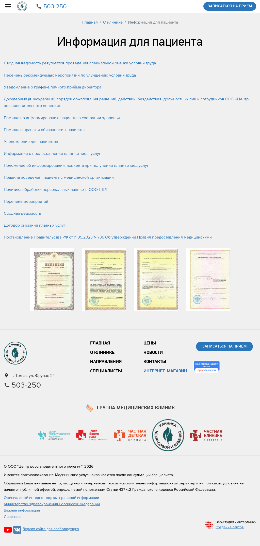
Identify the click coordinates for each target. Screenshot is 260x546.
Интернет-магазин (165, 371)
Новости (153, 352)
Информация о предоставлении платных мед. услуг (52, 153)
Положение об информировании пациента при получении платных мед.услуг (76, 165)
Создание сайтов (230, 527)
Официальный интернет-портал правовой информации (51, 497)
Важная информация (22, 510)
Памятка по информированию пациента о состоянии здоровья (62, 117)
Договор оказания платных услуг (35, 225)
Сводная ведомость (22, 213)
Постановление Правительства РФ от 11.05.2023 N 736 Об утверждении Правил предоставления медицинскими (108, 237)
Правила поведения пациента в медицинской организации (59, 177)
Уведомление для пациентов (31, 141)
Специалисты (106, 371)
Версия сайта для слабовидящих (51, 528)
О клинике (113, 22)
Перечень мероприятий (26, 201)
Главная (90, 22)
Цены (149, 343)
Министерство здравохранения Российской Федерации (52, 504)
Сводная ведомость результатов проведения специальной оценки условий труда (80, 63)
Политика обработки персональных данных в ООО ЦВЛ (55, 189)
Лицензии (12, 516)
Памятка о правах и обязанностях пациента (44, 129)
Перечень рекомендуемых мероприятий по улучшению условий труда (70, 75)
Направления (106, 361)
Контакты (154, 361)
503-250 (55, 6)
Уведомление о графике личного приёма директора (52, 87)
